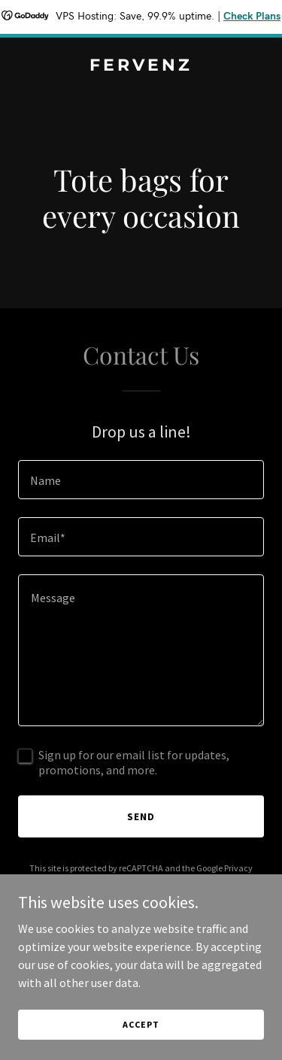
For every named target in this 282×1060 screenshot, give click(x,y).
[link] (141, 66)
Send (141, 816)
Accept (141, 1024)
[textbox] (141, 479)
